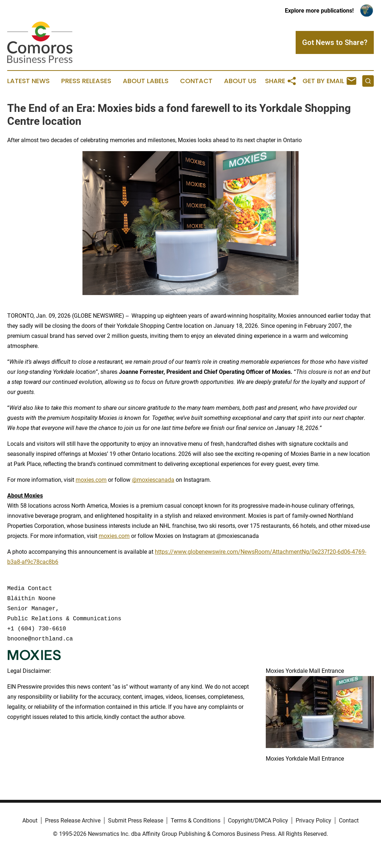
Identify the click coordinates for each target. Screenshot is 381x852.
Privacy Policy (313, 820)
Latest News (28, 81)
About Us (240, 81)
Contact (196, 81)
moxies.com (91, 479)
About (29, 820)
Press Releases (86, 81)
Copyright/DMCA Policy (258, 820)
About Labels (146, 81)
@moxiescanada (153, 479)
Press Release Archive (72, 820)
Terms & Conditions (195, 820)
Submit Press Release (135, 820)
